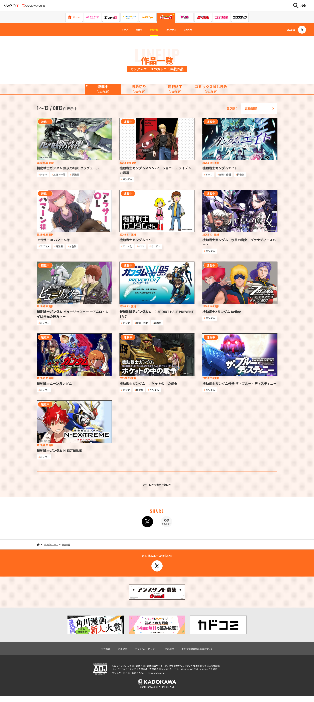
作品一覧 (152, 29)
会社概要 (96, 653)
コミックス (175, 29)
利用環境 (170, 653)
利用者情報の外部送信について (203, 653)
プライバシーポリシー (143, 653)
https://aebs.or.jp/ (157, 677)
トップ (115, 29)
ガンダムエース (51, 548)
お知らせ (197, 29)
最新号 (133, 29)
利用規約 (115, 653)
